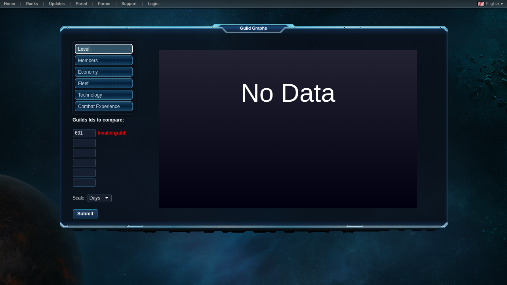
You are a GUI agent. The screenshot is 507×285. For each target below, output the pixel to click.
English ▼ (490, 4)
